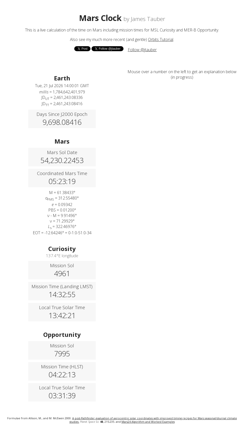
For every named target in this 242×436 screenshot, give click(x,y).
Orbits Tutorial (160, 39)
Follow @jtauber (142, 49)
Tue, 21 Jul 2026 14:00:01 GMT (62, 85)
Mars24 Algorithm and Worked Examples (148, 422)
